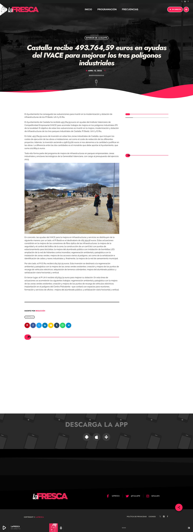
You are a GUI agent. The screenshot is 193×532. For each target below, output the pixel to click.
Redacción (40, 311)
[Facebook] (188, 1)
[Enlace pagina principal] (30, 9)
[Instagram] (185, 1)
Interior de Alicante (96, 38)
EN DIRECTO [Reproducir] (175, 9)
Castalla (30, 317)
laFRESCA (39, 515)
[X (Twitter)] (182, 1)
